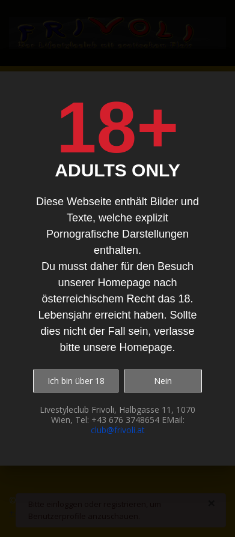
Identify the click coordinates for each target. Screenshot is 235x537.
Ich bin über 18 (76, 380)
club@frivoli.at (118, 430)
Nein (163, 380)
